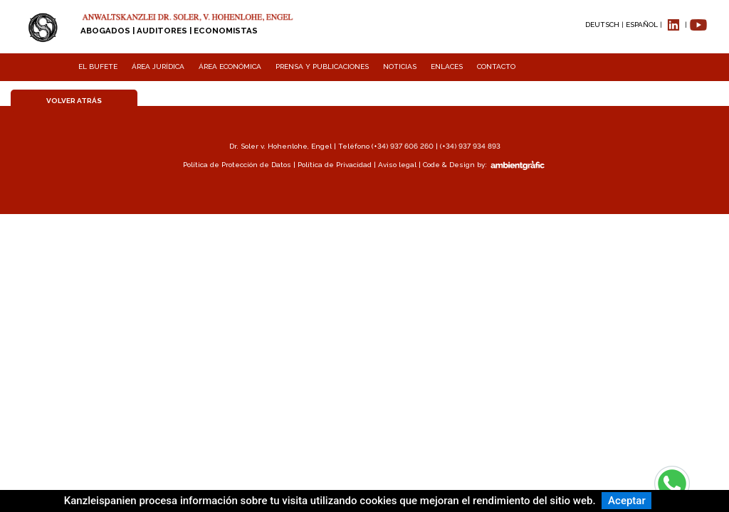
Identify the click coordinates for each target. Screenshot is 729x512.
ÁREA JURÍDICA (158, 66)
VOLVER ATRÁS (74, 101)
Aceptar (627, 500)
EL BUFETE (97, 66)
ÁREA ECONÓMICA (230, 66)
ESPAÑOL (642, 24)
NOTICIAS (399, 66)
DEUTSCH (602, 24)
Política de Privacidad (335, 165)
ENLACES (447, 66)
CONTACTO (496, 66)
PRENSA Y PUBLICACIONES (322, 66)
